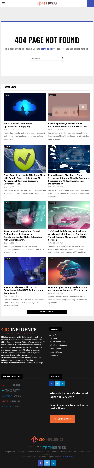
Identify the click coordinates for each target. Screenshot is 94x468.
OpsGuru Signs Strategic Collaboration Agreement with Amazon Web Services (67, 289)
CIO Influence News (57, 342)
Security (52, 95)
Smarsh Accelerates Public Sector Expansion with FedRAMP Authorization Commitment (23, 290)
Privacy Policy (67, 457)
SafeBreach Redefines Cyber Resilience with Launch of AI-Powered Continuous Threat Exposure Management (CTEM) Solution (67, 236)
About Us (53, 335)
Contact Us (53, 356)
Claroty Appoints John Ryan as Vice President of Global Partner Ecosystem (67, 125)
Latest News (10, 87)
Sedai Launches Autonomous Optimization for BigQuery (18, 125)
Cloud (7, 95)
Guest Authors (55, 349)
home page (46, 48)
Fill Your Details (62, 419)
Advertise (53, 338)
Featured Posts (55, 352)
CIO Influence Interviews (59, 345)
